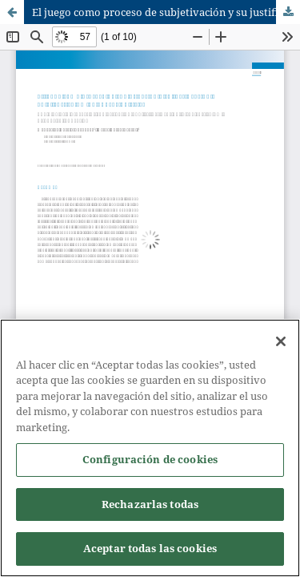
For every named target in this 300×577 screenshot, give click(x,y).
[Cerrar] (280, 341)
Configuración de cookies (150, 459)
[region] (150, 448)
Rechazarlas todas (150, 504)
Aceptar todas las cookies (150, 548)
